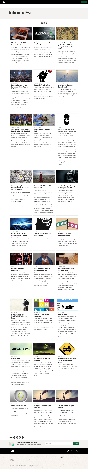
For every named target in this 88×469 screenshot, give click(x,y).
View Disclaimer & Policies (33, 465)
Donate (83, 2)
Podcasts (30, 2)
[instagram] (77, 451)
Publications (42, 2)
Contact (12, 460)
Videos (24, 2)
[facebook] (68, 451)
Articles (36, 2)
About (11, 456)
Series (21, 458)
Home (10, 6)
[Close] (86, 442)
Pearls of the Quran (52, 2)
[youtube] (74, 451)
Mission (12, 458)
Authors (21, 6)
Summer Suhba (62, 2)
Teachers (12, 459)
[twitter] (71, 451)
